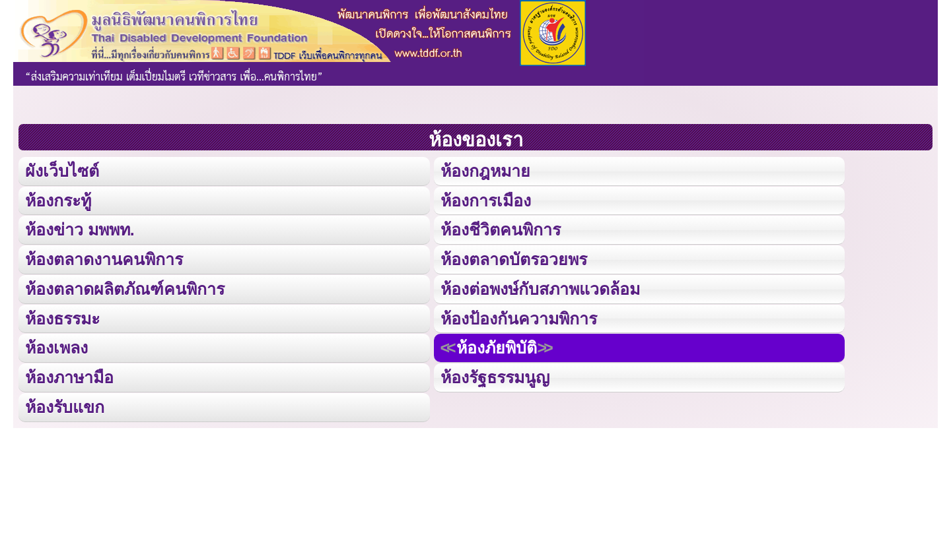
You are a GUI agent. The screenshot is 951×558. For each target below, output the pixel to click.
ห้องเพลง (56, 345)
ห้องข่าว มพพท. (80, 228)
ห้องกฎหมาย (485, 170)
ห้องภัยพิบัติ (496, 345)
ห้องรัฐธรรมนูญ (494, 375)
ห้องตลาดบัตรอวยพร (513, 258)
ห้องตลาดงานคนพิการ (104, 258)
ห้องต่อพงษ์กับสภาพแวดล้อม (539, 287)
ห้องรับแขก (64, 404)
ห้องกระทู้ (58, 199)
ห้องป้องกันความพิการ (518, 316)
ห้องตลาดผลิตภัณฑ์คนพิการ (125, 287)
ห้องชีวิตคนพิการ (500, 228)
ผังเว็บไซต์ (61, 170)
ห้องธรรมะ (62, 316)
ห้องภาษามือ (69, 375)
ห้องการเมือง (485, 199)
